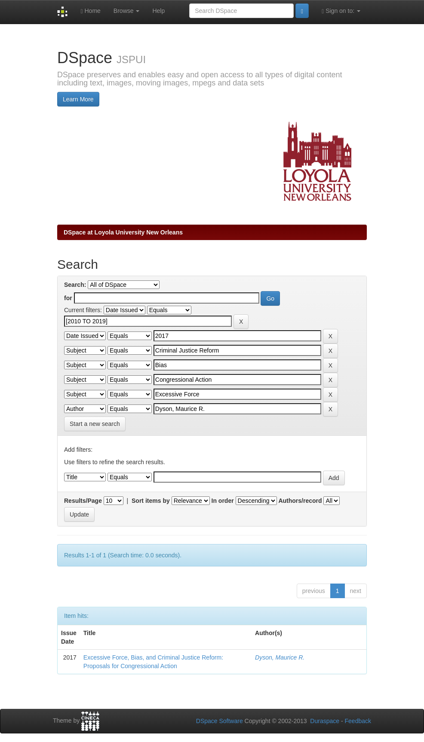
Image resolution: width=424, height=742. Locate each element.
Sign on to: (341, 11)
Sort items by (151, 500)
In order (223, 500)
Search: (75, 284)
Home (90, 11)
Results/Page (83, 500)
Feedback (358, 721)
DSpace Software (219, 721)
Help (158, 10)
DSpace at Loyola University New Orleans (123, 232)
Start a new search (95, 423)
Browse (127, 10)
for (68, 298)
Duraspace (324, 721)
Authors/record (300, 500)
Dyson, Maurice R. (279, 657)
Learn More (78, 99)
